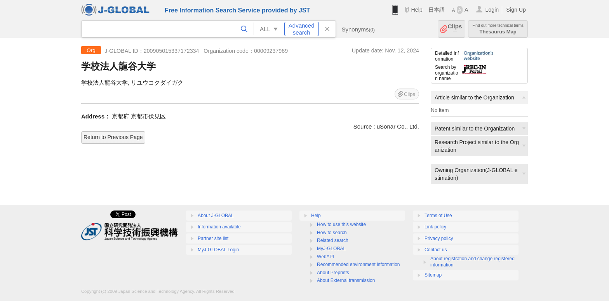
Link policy (435, 227)
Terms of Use (438, 215)
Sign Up (516, 10)
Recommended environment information (358, 264)
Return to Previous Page (113, 137)
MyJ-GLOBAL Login (218, 249)
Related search (332, 240)
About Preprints (333, 272)
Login (492, 10)
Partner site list (213, 238)
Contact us (436, 249)
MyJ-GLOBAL (331, 248)
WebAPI (325, 256)
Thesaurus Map (498, 29)
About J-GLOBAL (216, 215)
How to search (332, 232)
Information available (219, 227)
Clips (455, 29)
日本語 (436, 10)
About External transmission (346, 280)
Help (416, 10)
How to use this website (341, 224)
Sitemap (433, 275)
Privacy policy (439, 238)
